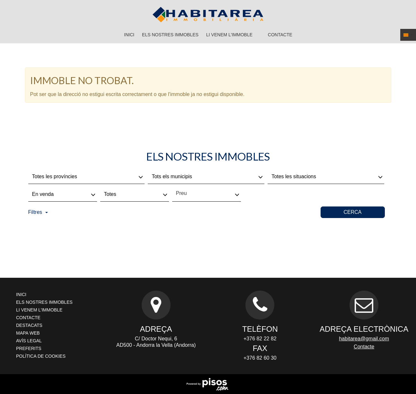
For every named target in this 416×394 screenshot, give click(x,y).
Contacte (280, 34)
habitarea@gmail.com (364, 338)
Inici (129, 34)
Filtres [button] (38, 212)
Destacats (29, 325)
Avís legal (29, 340)
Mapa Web (28, 333)
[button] (408, 35)
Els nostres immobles (170, 34)
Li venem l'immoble (229, 34)
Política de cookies (41, 356)
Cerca (352, 212)
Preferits (28, 348)
